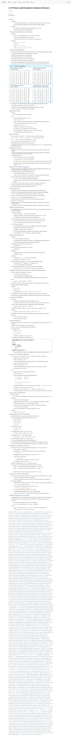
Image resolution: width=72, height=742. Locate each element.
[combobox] (68, 2)
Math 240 (10, 10)
